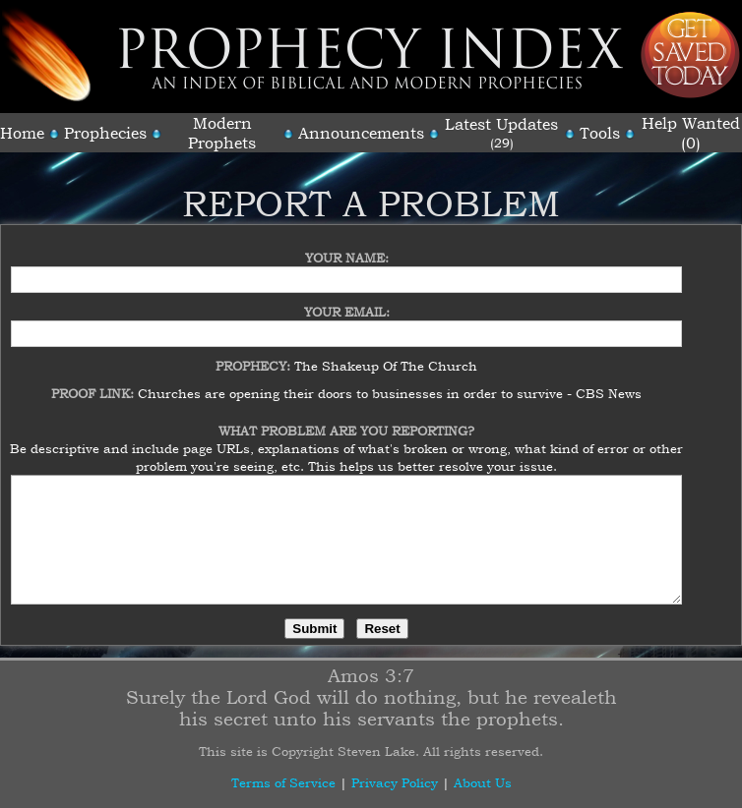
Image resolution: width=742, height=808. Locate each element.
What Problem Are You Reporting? (346, 419)
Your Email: (347, 300)
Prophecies (105, 133)
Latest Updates (501, 124)
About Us (483, 782)
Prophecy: (255, 354)
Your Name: (347, 246)
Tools (600, 133)
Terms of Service (283, 782)
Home (22, 133)
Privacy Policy (394, 782)
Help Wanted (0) (691, 132)
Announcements (361, 133)
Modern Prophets (222, 132)
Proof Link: (94, 381)
